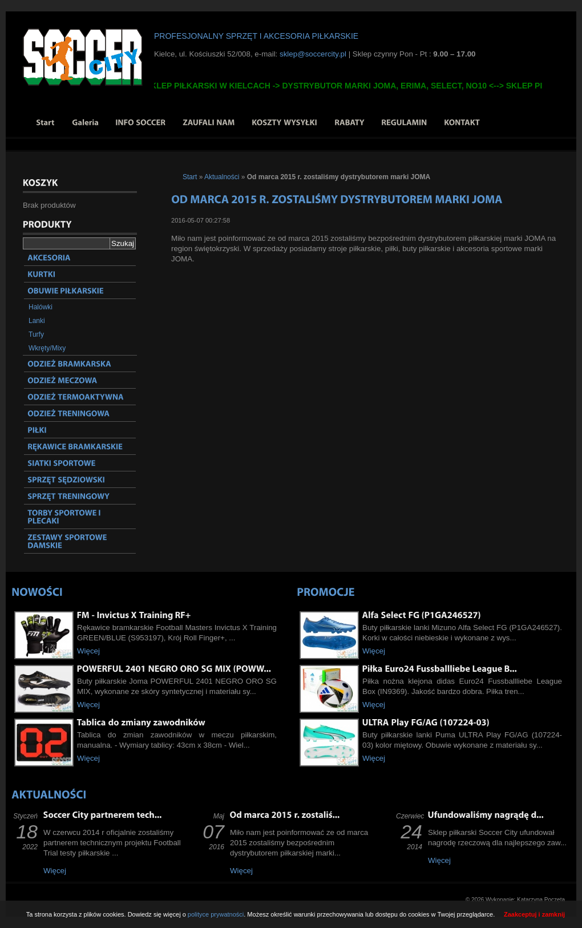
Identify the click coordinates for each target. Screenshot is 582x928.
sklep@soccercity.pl (313, 54)
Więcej (88, 651)
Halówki (40, 307)
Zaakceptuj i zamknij (534, 914)
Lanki (37, 321)
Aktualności (221, 177)
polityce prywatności (216, 914)
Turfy (36, 334)
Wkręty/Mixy (47, 348)
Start (190, 177)
